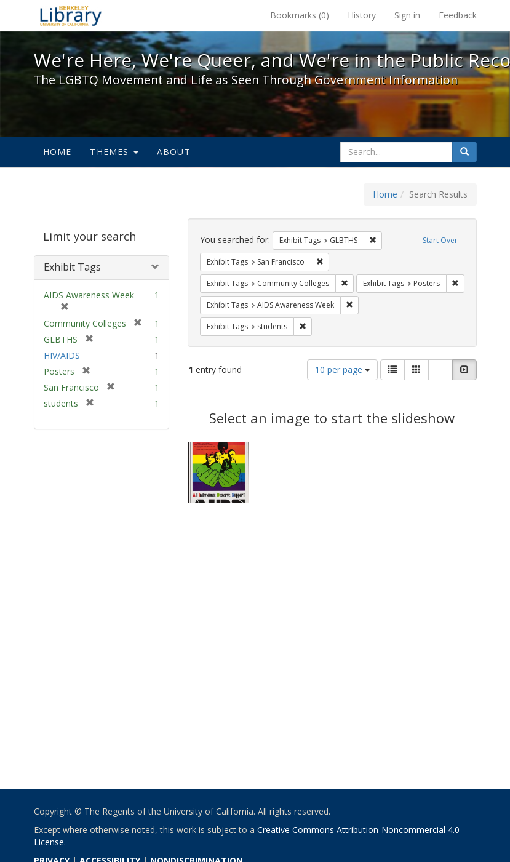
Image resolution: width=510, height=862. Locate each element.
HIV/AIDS (62, 355)
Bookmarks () (299, 15)
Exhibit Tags (72, 267)
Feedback (458, 15)
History (362, 15)
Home (57, 152)
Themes (114, 152)
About (174, 152)
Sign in (407, 15)
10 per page (342, 369)
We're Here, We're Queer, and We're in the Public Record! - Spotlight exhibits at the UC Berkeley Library (71, 15)
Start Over (440, 240)
